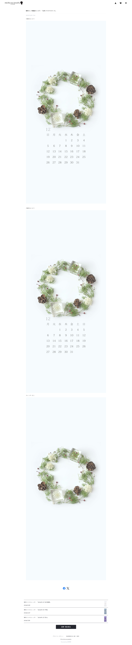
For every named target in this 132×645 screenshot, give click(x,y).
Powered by (66, 642)
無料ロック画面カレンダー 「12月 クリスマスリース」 (41, 11)
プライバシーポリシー (58, 636)
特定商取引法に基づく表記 (72, 636)
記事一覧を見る (66, 627)
